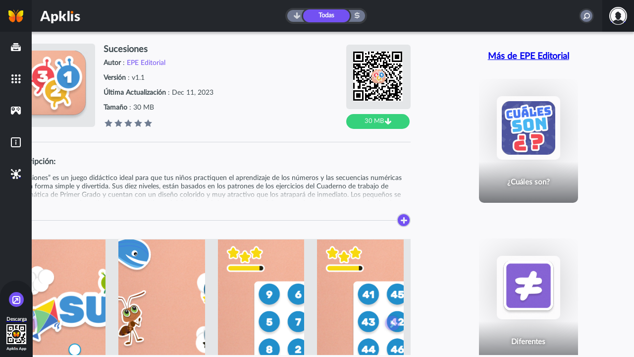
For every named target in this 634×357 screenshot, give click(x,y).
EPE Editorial (146, 63)
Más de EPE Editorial (528, 56)
